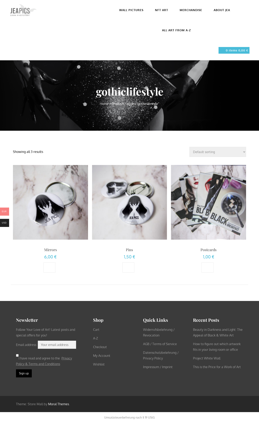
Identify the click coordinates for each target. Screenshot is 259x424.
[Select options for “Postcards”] (207, 267)
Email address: (27, 345)
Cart (96, 330)
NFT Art (163, 10)
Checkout (100, 347)
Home (104, 104)
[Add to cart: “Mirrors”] (49, 267)
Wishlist (99, 364)
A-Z (95, 338)
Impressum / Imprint (158, 367)
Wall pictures (133, 10)
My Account (101, 356)
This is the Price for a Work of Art (217, 367)
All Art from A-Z (176, 30)
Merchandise (193, 10)
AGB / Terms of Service (160, 344)
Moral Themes (58, 404)
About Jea (224, 10)
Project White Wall (206, 358)
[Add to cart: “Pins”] (128, 267)
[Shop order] (217, 152)
